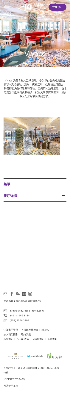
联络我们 (26, 334)
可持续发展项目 (29, 329)
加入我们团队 (11, 334)
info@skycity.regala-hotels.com (27, 310)
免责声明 (52, 339)
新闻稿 (45, 329)
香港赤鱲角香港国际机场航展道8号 (22, 301)
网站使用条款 (11, 385)
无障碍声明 (38, 339)
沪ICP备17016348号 (14, 379)
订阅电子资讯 (11, 329)
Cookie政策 (22, 339)
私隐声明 (8, 339)
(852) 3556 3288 (20, 315)
